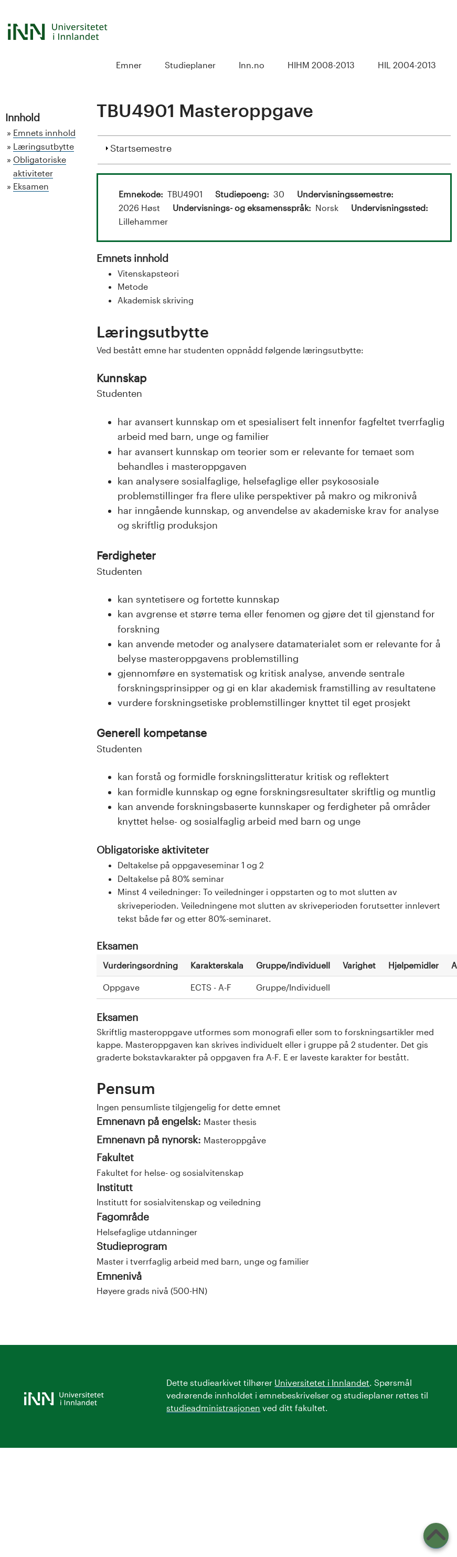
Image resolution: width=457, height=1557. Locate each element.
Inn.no (251, 65)
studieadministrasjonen (213, 1408)
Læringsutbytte (43, 146)
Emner (129, 65)
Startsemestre (141, 147)
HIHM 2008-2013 (321, 65)
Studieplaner (190, 65)
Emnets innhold (44, 133)
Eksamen (31, 186)
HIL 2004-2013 (407, 65)
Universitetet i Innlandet (321, 1382)
